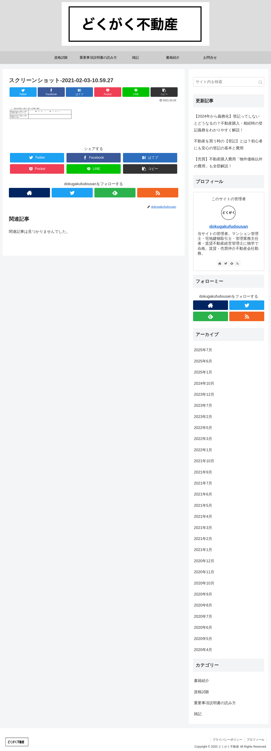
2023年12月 (204, 394)
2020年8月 (203, 605)
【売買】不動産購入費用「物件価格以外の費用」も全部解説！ (228, 162)
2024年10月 (204, 383)
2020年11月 (204, 572)
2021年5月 (203, 505)
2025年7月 (203, 350)
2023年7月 (203, 405)
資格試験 (201, 692)
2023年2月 (203, 417)
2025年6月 (203, 361)
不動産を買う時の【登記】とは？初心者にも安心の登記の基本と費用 (228, 144)
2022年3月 (203, 439)
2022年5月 (203, 428)
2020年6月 (203, 627)
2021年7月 (203, 483)
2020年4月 (203, 650)
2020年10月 (204, 583)
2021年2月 (203, 539)
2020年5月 (203, 639)
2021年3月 (203, 528)
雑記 (198, 714)
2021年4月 (203, 516)
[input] (228, 82)
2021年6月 (203, 494)
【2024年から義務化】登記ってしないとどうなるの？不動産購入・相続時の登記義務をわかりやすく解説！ (228, 123)
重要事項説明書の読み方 (215, 703)
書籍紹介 (201, 681)
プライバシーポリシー (227, 739)
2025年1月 (203, 372)
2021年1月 (203, 550)
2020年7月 (203, 616)
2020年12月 (204, 561)
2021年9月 (203, 472)
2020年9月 (203, 594)
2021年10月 (204, 461)
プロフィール (255, 739)
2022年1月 (203, 450)
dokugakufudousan (228, 226)
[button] (260, 82)
